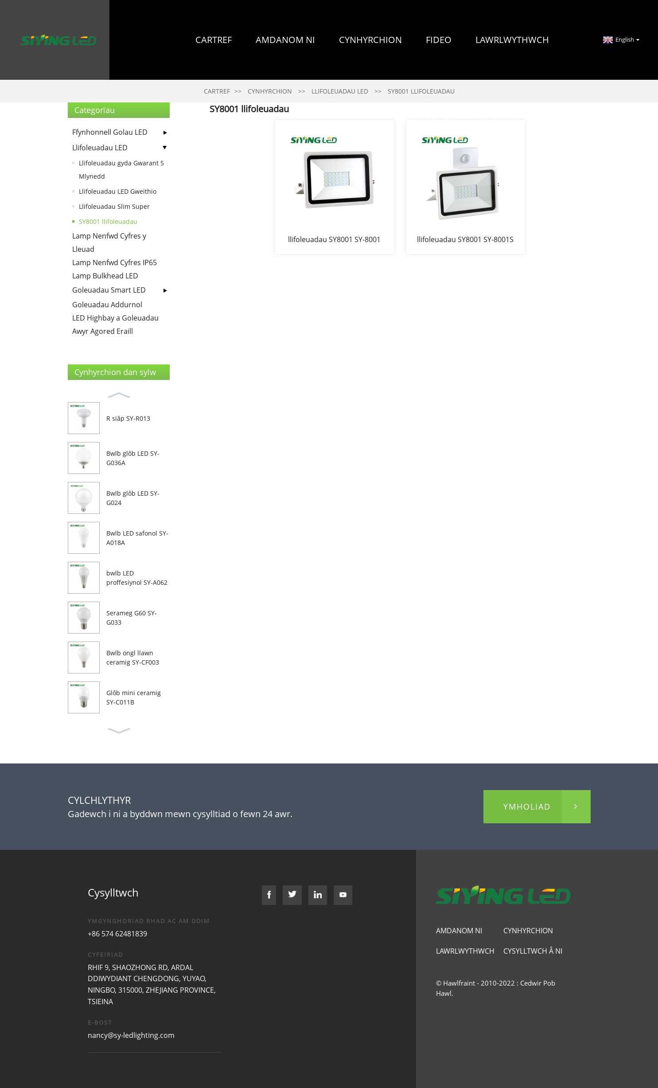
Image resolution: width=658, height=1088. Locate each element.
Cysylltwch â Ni (512, 119)
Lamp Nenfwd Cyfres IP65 (114, 262)
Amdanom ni (285, 40)
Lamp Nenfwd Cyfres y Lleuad (109, 242)
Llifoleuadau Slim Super (114, 206)
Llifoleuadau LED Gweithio (117, 191)
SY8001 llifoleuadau (108, 221)
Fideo (439, 40)
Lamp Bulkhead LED (105, 276)
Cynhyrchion (370, 40)
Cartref (213, 40)
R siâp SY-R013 (128, 418)
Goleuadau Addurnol (107, 304)
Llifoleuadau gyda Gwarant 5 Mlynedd (121, 169)
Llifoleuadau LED (100, 148)
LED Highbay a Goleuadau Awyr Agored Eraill (115, 324)
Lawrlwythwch (512, 40)
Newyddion (423, 119)
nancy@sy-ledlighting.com (131, 1035)
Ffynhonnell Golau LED (110, 132)
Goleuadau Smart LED (109, 290)
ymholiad (527, 806)
